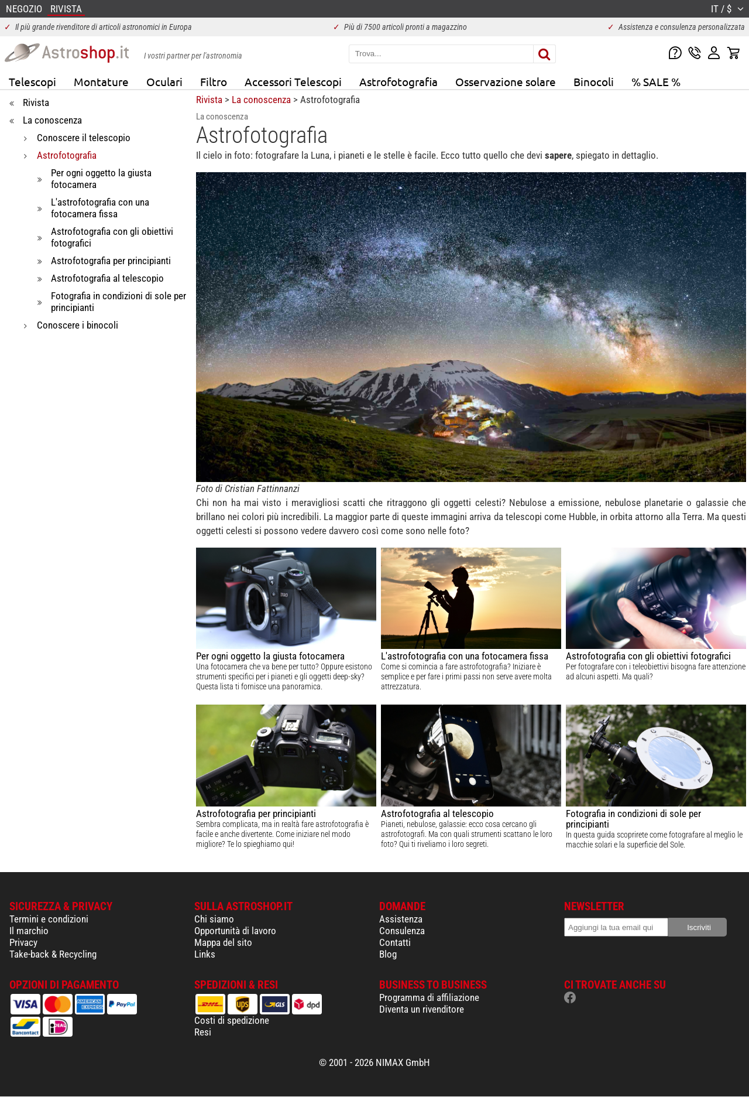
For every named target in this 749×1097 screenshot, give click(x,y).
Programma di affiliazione (429, 997)
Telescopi (32, 81)
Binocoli (593, 81)
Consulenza (402, 931)
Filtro (213, 81)
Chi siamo (214, 919)
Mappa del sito (223, 942)
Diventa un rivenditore (421, 1009)
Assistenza (400, 919)
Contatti (395, 942)
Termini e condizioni (48, 919)
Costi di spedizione (231, 1020)
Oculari (164, 81)
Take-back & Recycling (53, 954)
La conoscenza (261, 99)
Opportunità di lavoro (235, 931)
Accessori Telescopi (293, 81)
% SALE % (656, 81)
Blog (388, 954)
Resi (202, 1032)
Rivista (209, 99)
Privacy (23, 942)
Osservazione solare (505, 81)
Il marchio (29, 931)
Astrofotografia (398, 81)
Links (204, 954)
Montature (101, 81)
